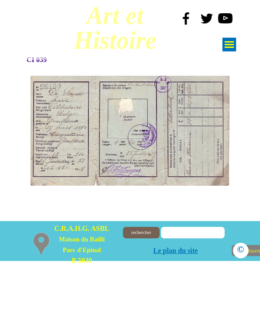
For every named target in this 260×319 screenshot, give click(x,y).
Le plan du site (175, 250)
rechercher (141, 232)
